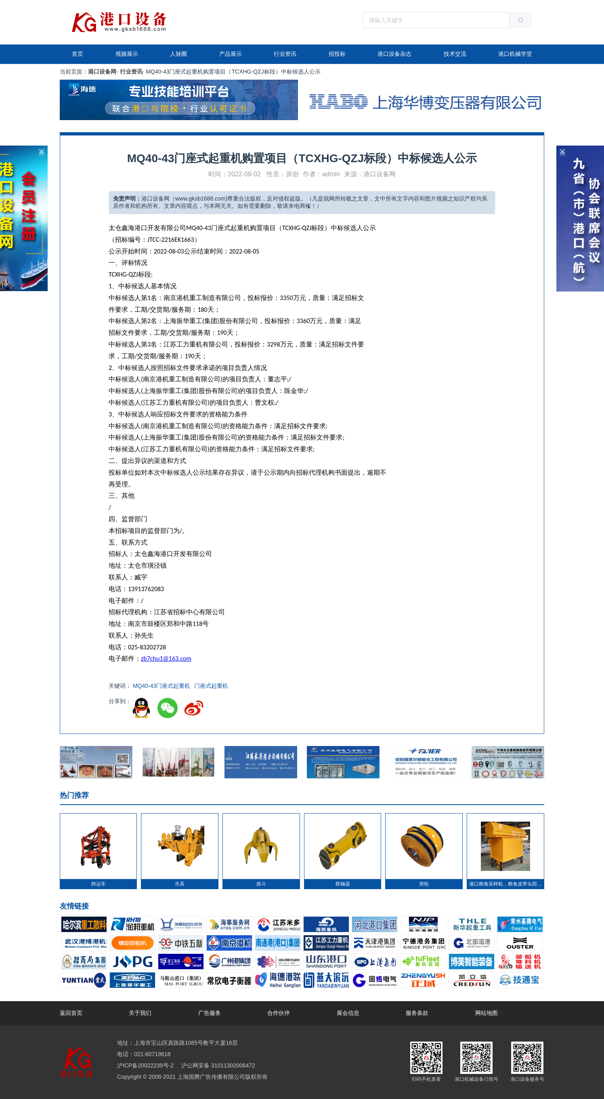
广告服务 (209, 1013)
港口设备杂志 (394, 54)
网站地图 (486, 1013)
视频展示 (126, 54)
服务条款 (417, 1013)
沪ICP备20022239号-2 (145, 1065)
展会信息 (348, 1013)
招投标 (337, 54)
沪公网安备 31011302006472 (217, 1065)
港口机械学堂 (515, 54)
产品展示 (230, 54)
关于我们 (140, 1013)
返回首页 (71, 1013)
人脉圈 (178, 54)
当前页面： (74, 71)
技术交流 (455, 54)
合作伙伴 (278, 1013)
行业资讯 (285, 54)
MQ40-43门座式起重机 (161, 686)
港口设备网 (102, 71)
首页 (77, 54)
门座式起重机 (211, 686)
